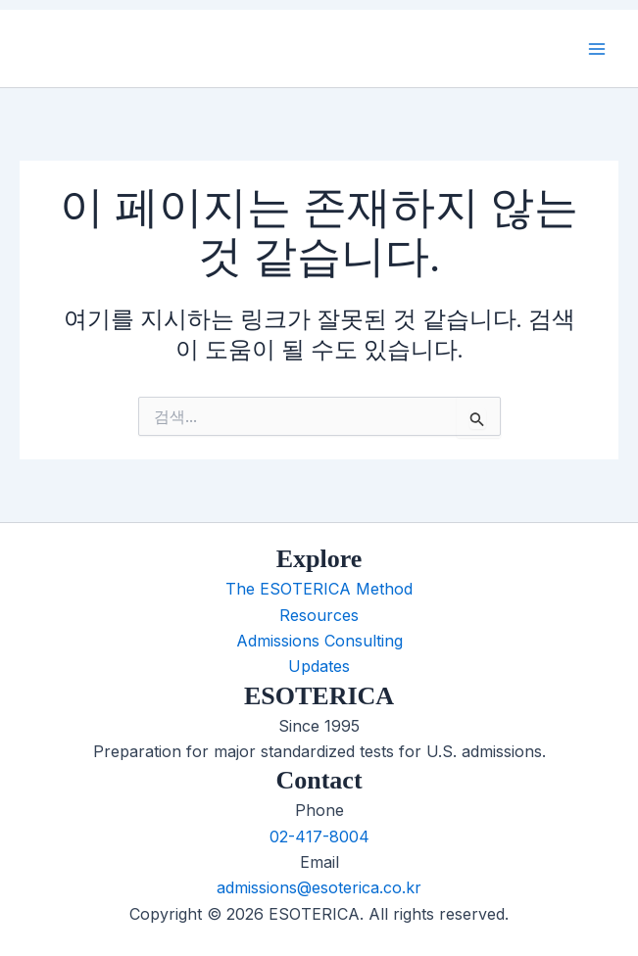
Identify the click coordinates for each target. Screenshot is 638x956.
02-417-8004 (319, 836)
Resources (319, 615)
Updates (319, 666)
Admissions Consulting (319, 640)
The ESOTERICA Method (319, 588)
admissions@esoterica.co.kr (319, 887)
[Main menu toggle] (596, 49)
